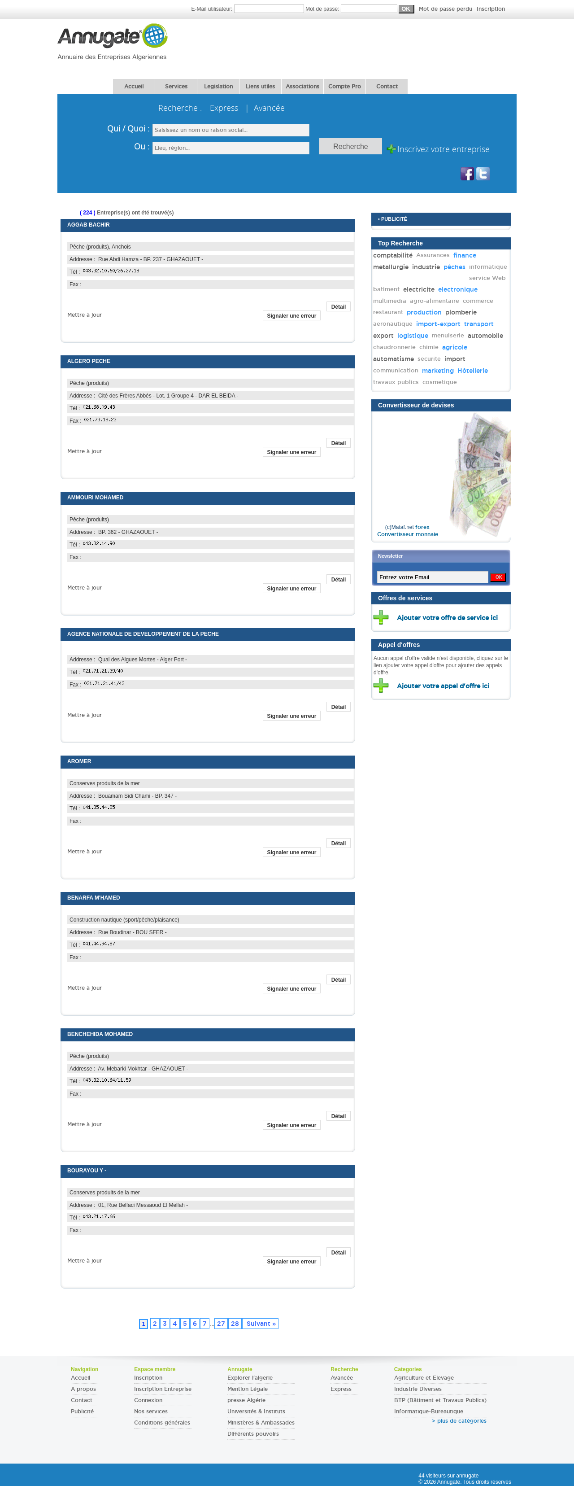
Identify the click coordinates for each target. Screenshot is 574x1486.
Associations (302, 86)
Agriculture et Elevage (424, 1377)
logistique (412, 336)
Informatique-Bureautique (428, 1411)
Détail (338, 307)
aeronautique (393, 324)
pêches (454, 267)
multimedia (389, 301)
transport (479, 324)
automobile (485, 336)
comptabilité (393, 255)
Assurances (433, 255)
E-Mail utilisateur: (248, 9)
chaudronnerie (394, 347)
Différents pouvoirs (253, 1434)
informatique (488, 267)
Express (341, 1389)
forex (422, 527)
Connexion (148, 1400)
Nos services (151, 1411)
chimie (429, 347)
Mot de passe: (405, 9)
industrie (426, 267)
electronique (458, 289)
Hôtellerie (472, 371)
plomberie (461, 312)
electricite (419, 289)
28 (235, 1324)
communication (395, 370)
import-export (438, 324)
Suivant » (260, 1324)
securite (429, 359)
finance (464, 255)
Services (176, 86)
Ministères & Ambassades (261, 1422)
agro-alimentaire (434, 301)
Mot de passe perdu (446, 9)
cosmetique (439, 382)
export (383, 336)
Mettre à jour (84, 315)
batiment (386, 289)
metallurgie (391, 267)
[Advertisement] (353, 43)
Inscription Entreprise (162, 1389)
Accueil (134, 86)
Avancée (341, 1377)
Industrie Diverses (418, 1389)
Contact (387, 86)
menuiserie (448, 335)
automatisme (393, 359)
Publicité (82, 1411)
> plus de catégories (459, 1421)
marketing (438, 371)
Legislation (218, 86)
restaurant (388, 312)
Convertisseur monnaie (407, 534)
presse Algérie (246, 1400)
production (424, 312)
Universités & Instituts (256, 1411)
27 (221, 1324)
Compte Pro (344, 86)
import (454, 359)
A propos (83, 1389)
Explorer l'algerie (250, 1377)
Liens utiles (260, 86)
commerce (478, 301)
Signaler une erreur (291, 316)
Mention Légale (247, 1389)
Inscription (491, 9)
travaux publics (396, 382)
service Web (487, 278)
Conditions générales (162, 1422)
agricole (454, 347)
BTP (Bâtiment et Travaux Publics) (440, 1400)
